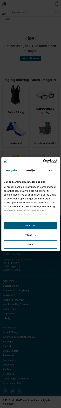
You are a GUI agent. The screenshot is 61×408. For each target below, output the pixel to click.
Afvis (30, 244)
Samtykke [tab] (11, 170)
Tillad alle (30, 225)
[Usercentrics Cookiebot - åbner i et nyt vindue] (43, 161)
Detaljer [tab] (30, 170)
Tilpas (30, 235)
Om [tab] (50, 170)
